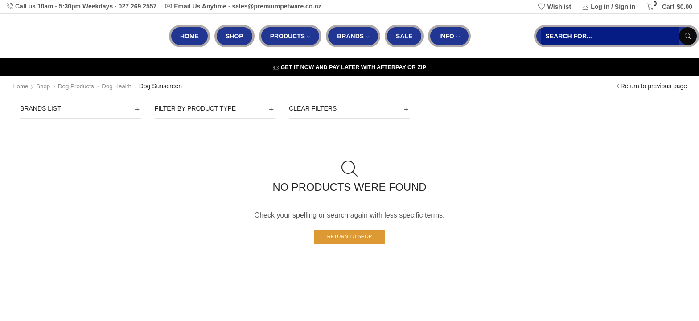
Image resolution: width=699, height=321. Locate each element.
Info (449, 36)
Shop (234, 36)
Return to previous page (654, 86)
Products (290, 36)
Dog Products (79, 86)
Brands (353, 36)
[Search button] (688, 36)
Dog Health (120, 86)
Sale (404, 36)
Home (189, 36)
